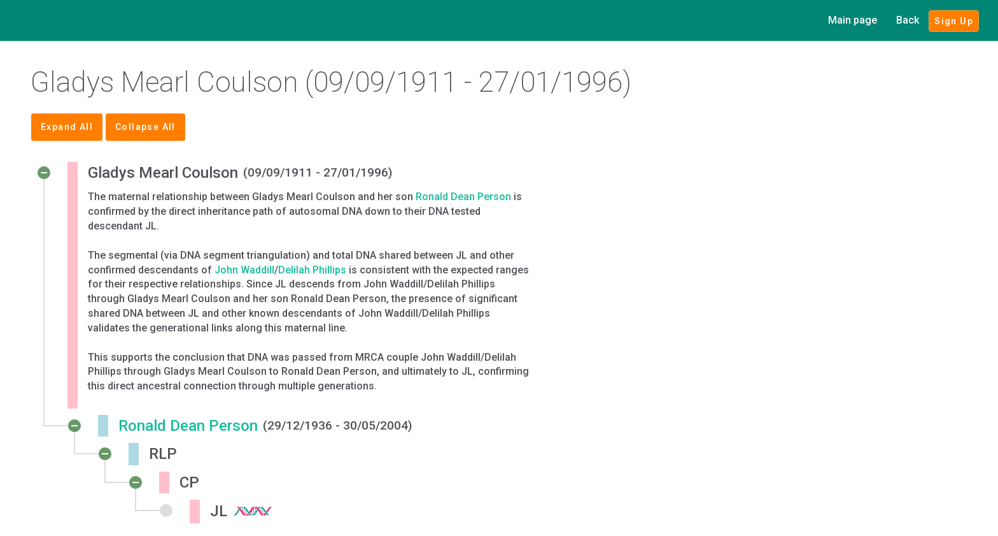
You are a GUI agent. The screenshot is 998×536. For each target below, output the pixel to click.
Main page (852, 20)
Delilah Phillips (312, 270)
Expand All (67, 127)
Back (907, 20)
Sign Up (953, 21)
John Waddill (244, 270)
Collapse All (145, 127)
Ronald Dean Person (463, 197)
